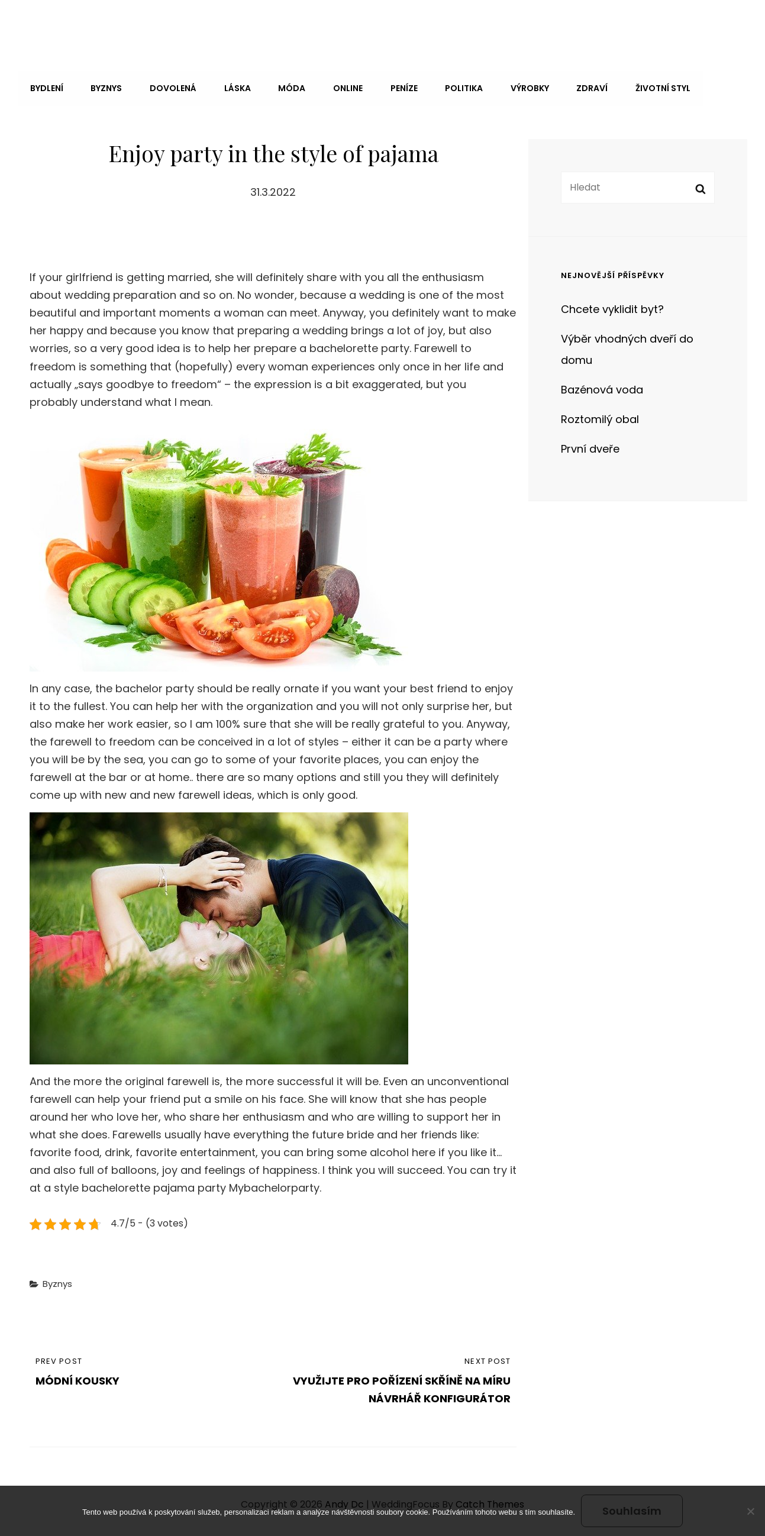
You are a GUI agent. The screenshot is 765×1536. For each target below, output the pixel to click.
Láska (234, 87)
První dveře (590, 446)
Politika (457, 87)
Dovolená (170, 87)
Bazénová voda (602, 387)
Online (342, 87)
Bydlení (46, 87)
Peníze (397, 87)
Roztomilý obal (600, 416)
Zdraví (583, 87)
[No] (750, 1511)
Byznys (105, 87)
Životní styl (652, 87)
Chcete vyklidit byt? (612, 306)
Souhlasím (631, 1510)
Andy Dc (55, 25)
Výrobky (521, 87)
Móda (287, 87)
